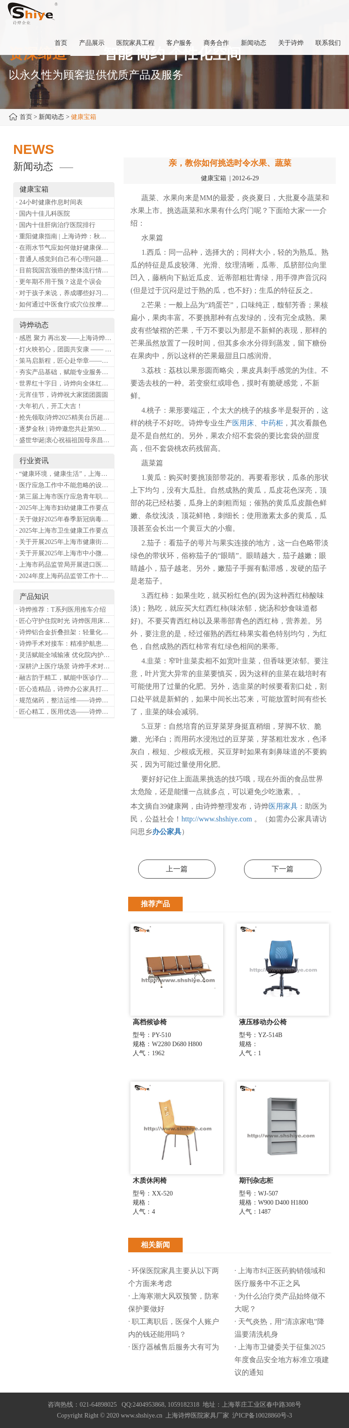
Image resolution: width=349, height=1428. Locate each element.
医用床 (243, 423)
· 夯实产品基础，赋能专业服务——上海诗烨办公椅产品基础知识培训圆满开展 (65, 372)
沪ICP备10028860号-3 (262, 1415)
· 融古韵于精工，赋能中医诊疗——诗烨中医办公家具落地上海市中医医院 (65, 677)
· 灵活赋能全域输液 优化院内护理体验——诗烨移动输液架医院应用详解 (65, 655)
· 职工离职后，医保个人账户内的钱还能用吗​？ (173, 1328)
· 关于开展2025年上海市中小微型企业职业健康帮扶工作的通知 (65, 553)
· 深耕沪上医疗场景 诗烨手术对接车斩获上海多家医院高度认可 (65, 666)
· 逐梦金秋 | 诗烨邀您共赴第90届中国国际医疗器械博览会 (65, 428)
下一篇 (283, 869)
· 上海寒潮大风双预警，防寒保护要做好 (173, 1302)
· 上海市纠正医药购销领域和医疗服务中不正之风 (279, 1277)
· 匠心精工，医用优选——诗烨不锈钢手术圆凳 (65, 711)
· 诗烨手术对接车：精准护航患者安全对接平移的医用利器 (65, 643)
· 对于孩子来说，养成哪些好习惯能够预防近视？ (65, 293)
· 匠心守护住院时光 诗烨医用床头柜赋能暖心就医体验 (65, 621)
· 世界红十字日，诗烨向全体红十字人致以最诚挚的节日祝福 (65, 383)
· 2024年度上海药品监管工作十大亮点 (65, 576)
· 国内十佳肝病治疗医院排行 (55, 225)
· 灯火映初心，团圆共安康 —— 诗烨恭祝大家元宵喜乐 (65, 349)
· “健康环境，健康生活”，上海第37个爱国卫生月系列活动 (65, 473)
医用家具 (283, 806)
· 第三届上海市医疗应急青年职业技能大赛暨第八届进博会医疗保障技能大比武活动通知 (65, 496)
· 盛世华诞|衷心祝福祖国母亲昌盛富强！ (65, 440)
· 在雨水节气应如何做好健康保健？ (65, 247)
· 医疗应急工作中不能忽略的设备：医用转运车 (65, 485)
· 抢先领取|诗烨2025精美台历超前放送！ (65, 417)
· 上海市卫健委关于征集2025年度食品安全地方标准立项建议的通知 (281, 1359)
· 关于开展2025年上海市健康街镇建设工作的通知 (65, 542)
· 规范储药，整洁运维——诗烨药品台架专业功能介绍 (65, 700)
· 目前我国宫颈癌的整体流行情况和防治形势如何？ (65, 270)
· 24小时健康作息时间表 (49, 202)
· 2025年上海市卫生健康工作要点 (62, 530)
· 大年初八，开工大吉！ (49, 406)
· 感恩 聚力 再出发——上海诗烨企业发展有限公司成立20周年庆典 (65, 338)
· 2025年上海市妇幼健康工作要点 (62, 507)
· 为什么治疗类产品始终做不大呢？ (279, 1302)
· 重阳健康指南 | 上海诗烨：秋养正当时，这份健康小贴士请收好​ (65, 236)
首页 (26, 117)
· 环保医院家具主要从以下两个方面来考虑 (173, 1277)
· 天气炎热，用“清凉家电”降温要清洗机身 (279, 1328)
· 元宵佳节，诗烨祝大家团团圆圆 (62, 394)
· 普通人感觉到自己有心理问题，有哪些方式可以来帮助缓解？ (65, 259)
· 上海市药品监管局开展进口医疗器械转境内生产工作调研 (65, 564)
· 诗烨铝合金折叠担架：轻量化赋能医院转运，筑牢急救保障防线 (65, 632)
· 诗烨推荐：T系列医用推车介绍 (61, 609)
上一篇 (177, 869)
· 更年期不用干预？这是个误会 (59, 281)
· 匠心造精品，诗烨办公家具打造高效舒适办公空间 (65, 689)
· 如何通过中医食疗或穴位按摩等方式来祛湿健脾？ (65, 304)
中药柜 (272, 423)
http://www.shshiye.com (216, 819)
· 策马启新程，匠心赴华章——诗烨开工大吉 (65, 360)
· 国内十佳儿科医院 (43, 213)
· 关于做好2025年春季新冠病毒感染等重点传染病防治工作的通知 (65, 519)
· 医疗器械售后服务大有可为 (173, 1347)
